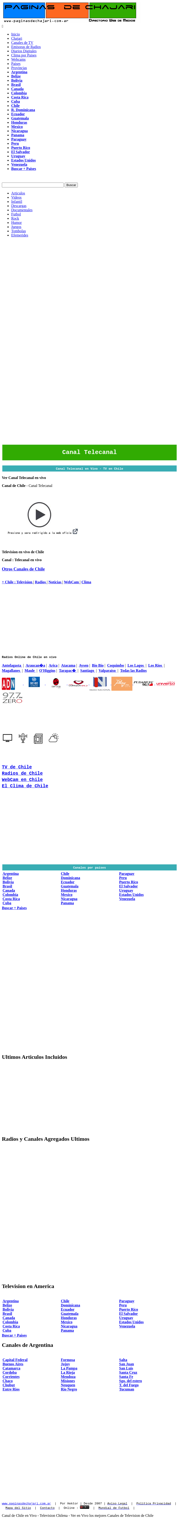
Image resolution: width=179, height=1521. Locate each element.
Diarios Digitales (24, 51)
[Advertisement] (89, 273)
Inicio (15, 34)
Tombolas (18, 231)
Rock (15, 218)
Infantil (16, 202)
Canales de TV (22, 43)
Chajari (16, 38)
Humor (16, 223)
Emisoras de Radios (26, 47)
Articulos (18, 193)
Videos (16, 197)
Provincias (19, 68)
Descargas (18, 206)
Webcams (18, 59)
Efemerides (19, 235)
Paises (16, 64)
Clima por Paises (23, 55)
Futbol (16, 214)
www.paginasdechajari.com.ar (26, 1505)
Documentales (22, 210)
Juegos (16, 227)
